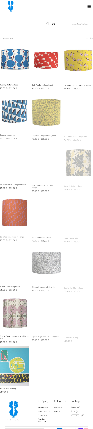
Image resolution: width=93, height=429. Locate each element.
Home (73, 24)
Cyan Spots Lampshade (9, 86)
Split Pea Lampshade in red (42, 87)
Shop (78, 24)
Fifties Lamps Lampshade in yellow (77, 88)
